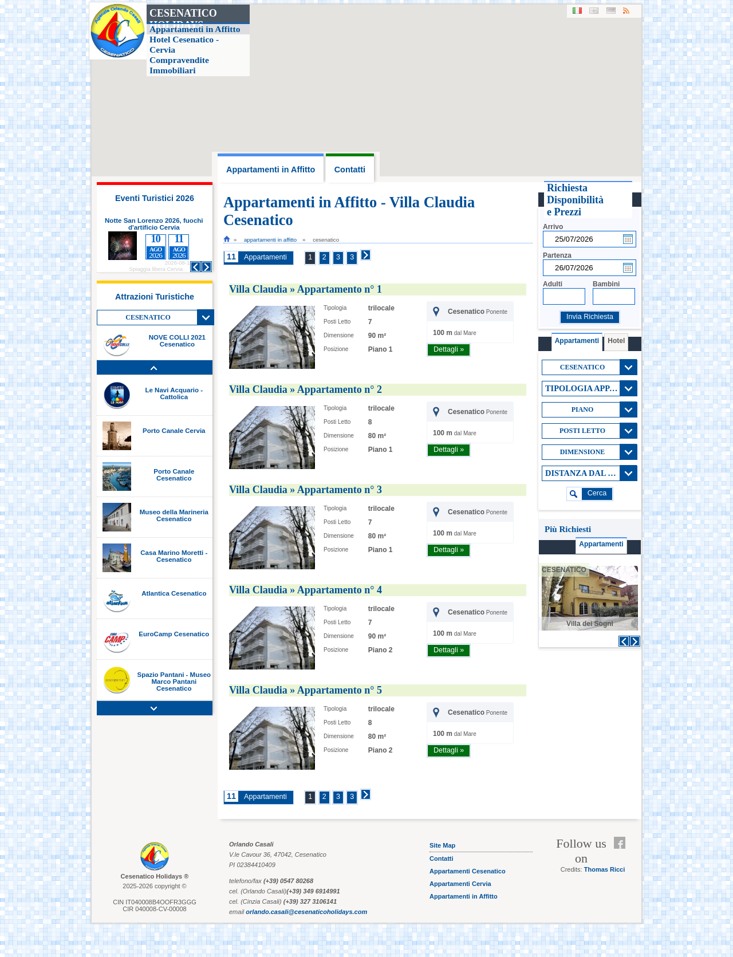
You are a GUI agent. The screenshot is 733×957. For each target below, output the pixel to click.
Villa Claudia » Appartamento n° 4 (305, 590)
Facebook (622, 843)
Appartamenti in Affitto (270, 240)
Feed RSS (622, 857)
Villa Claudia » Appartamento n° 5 (305, 690)
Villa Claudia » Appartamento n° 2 (305, 389)
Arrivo (553, 227)
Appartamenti (265, 257)
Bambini (606, 284)
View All (205, 317)
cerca (597, 493)
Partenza (557, 255)
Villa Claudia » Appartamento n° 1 (305, 289)
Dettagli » (449, 349)
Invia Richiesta (589, 317)
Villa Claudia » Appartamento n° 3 (305, 489)
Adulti (552, 284)
